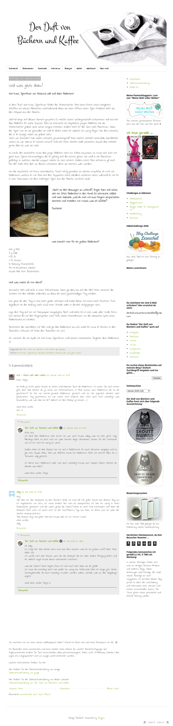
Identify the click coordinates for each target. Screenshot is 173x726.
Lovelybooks (135, 349)
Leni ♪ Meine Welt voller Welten (31, 375)
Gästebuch (90, 68)
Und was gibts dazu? (72, 353)
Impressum (135, 79)
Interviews (55, 68)
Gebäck (41, 353)
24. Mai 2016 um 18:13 (73, 541)
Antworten (21, 415)
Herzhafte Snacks (54, 353)
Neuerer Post (16, 688)
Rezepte (68, 68)
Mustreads (42, 68)
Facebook (134, 336)
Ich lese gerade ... (139, 133)
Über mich (104, 68)
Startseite (13, 68)
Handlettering (136, 214)
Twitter (133, 340)
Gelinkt (79, 68)
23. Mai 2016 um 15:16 (31, 492)
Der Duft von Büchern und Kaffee (41, 428)
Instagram (134, 332)
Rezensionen (27, 68)
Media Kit (134, 87)
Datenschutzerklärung (140, 83)
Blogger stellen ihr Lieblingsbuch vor (144, 208)
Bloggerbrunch (136, 202)
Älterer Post (113, 688)
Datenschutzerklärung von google (24, 673)
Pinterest (134, 357)
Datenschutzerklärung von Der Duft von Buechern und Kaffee (39, 683)
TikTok (133, 345)
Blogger (101, 718)
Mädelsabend (136, 198)
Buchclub (134, 218)
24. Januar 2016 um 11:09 (74, 428)
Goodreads (135, 353)
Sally (18, 492)
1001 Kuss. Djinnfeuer (27, 353)
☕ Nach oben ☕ (156, 722)
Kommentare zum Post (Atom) (35, 694)
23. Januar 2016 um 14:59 (58, 375)
